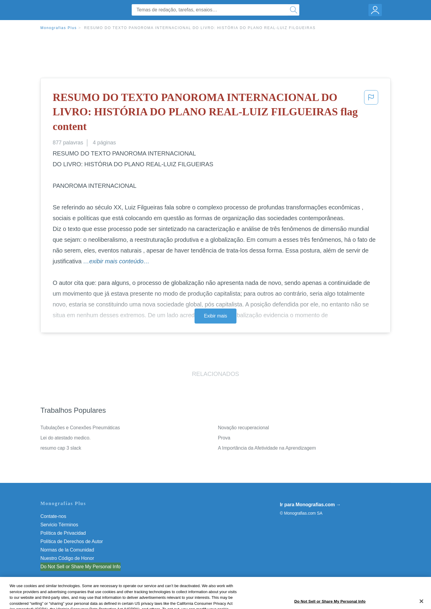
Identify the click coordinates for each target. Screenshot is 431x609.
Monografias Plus (58, 28)
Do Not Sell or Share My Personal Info (80, 566)
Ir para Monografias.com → (310, 504)
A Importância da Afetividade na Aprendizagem (267, 448)
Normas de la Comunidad (67, 549)
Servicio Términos (59, 524)
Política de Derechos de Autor (71, 541)
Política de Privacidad (63, 533)
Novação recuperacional (243, 427)
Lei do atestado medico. (65, 437)
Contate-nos (53, 516)
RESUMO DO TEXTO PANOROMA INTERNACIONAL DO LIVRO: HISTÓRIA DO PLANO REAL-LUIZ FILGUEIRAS (200, 28)
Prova (224, 437)
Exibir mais (215, 315)
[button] (371, 113)
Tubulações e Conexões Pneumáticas (80, 427)
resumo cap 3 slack (60, 448)
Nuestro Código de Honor (67, 558)
